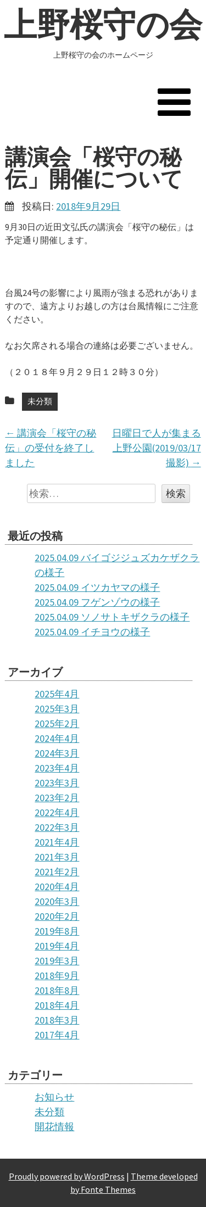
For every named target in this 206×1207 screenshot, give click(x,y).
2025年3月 (57, 708)
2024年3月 (57, 753)
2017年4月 (57, 1035)
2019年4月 (57, 946)
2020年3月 (57, 901)
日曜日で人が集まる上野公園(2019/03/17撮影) (156, 448)
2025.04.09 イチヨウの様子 (92, 631)
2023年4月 (57, 768)
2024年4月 (57, 738)
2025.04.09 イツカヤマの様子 (97, 587)
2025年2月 (57, 723)
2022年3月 (57, 827)
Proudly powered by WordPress (67, 1176)
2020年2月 (57, 916)
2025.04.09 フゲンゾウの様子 (97, 602)
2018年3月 (57, 1020)
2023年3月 (57, 782)
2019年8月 (57, 931)
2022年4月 (57, 812)
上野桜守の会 (103, 24)
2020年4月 (57, 886)
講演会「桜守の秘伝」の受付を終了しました (50, 448)
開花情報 (54, 1126)
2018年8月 (57, 990)
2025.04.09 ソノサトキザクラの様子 (112, 617)
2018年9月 (57, 975)
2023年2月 (57, 797)
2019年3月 (57, 960)
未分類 (39, 401)
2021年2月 (57, 871)
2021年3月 (57, 857)
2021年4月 (57, 842)
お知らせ (54, 1097)
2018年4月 (57, 1005)
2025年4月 (57, 694)
